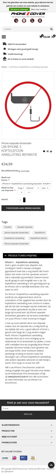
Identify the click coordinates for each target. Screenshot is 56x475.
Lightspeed (8, 471)
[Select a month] (33, 188)
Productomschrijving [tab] (21, 255)
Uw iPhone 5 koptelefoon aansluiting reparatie (28, 67)
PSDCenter (41, 469)
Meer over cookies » (39, 9)
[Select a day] (21, 188)
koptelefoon (40, 232)
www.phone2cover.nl (18, 376)
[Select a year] (45, 188)
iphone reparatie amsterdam (17, 232)
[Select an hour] (20, 192)
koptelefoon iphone (38, 238)
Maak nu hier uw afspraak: (8, 189)
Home (4, 67)
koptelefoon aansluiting (14, 238)
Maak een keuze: (5, 178)
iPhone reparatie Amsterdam (16, 143)
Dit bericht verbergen (19, 9)
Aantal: (4, 199)
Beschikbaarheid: (8, 170)
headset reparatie (25, 227)
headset (8, 227)
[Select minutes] (28, 192)
